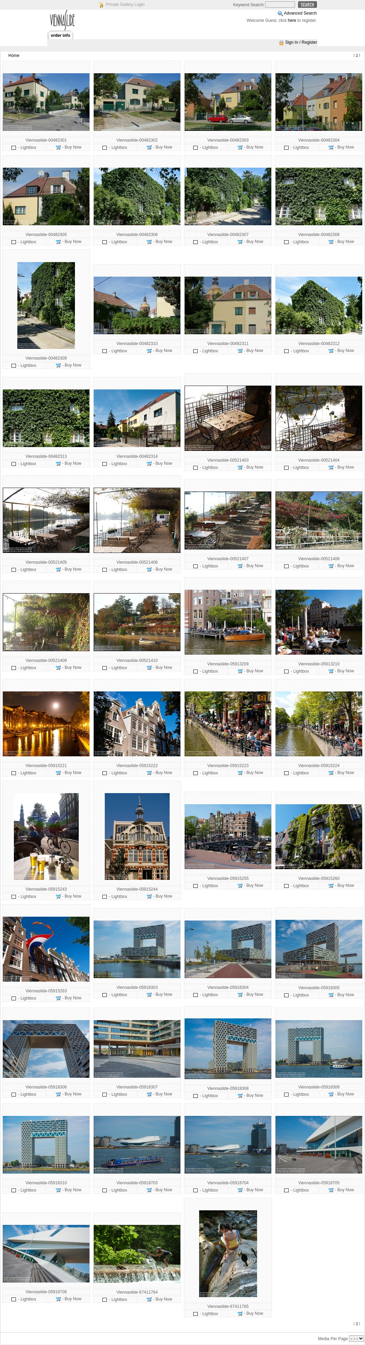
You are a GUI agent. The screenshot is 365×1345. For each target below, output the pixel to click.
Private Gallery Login (125, 4)
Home (13, 55)
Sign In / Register (301, 42)
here (292, 20)
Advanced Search (300, 13)
